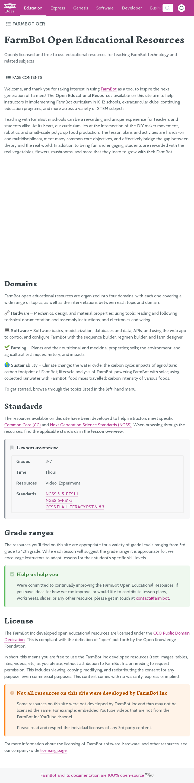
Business (158, 8)
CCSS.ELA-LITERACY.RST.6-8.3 (75, 506)
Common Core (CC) (22, 424)
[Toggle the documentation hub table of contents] (96, 24)
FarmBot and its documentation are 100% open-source (97, 775)
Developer (132, 8)
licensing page (53, 750)
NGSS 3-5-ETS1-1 (62, 493)
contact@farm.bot (152, 598)
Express (57, 8)
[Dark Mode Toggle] (181, 8)
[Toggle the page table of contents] (97, 77)
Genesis (80, 8)
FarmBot (109, 89)
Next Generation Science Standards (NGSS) (91, 424)
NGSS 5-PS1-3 (59, 500)
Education (33, 8)
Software (105, 8)
